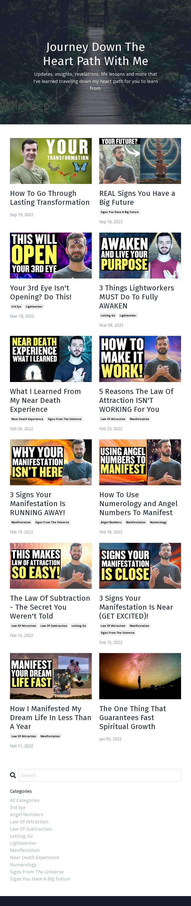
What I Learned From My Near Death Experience (45, 400)
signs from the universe (65, 419)
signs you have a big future (120, 212)
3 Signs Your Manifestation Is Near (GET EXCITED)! (136, 607)
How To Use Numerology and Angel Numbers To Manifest (138, 503)
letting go (108, 315)
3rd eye (16, 306)
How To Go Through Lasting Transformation (50, 198)
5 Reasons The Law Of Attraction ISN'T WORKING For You (136, 400)
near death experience (27, 419)
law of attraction (113, 419)
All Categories (25, 800)
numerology (158, 522)
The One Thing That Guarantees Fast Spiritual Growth (132, 717)
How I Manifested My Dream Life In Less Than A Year (51, 717)
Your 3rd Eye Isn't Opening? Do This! (40, 292)
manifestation (139, 419)
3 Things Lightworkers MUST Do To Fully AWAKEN (136, 296)
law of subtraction (54, 625)
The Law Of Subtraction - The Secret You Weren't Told (50, 607)
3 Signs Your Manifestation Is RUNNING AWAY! (37, 503)
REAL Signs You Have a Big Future (137, 198)
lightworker (34, 306)
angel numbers (111, 522)
